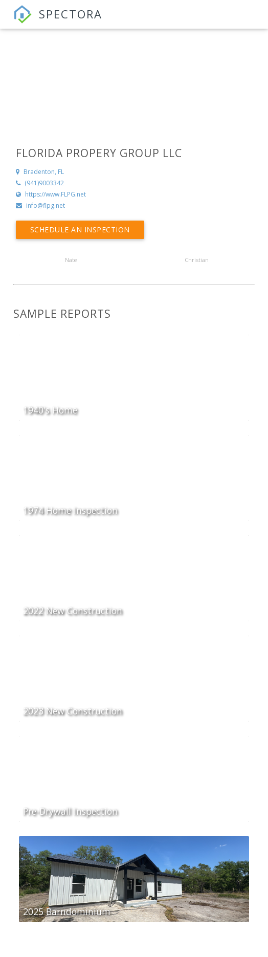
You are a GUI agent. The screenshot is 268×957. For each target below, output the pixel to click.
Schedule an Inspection (80, 229)
